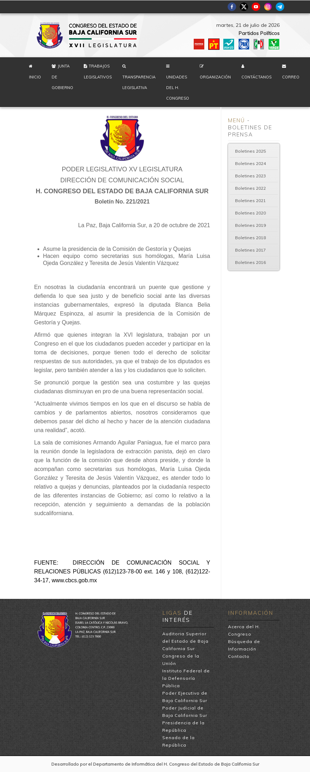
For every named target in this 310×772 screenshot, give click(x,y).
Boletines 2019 (250, 225)
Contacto (239, 656)
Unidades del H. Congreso (177, 88)
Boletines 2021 (250, 200)
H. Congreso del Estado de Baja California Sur (87, 35)
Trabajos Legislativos (98, 71)
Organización (215, 77)
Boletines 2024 (250, 163)
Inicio (35, 77)
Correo (290, 77)
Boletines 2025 (250, 151)
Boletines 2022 (250, 188)
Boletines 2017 (250, 250)
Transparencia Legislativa (139, 82)
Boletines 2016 (250, 262)
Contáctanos (256, 77)
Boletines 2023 (250, 175)
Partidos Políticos (259, 33)
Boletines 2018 (250, 237)
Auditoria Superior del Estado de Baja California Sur (185, 641)
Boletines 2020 (250, 213)
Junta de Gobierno (62, 77)
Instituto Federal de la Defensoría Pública (186, 678)
